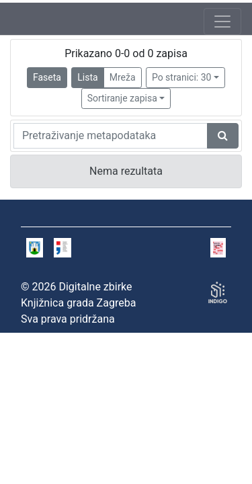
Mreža (123, 77)
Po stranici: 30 (182, 77)
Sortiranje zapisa (122, 98)
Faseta (47, 77)
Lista (87, 77)
